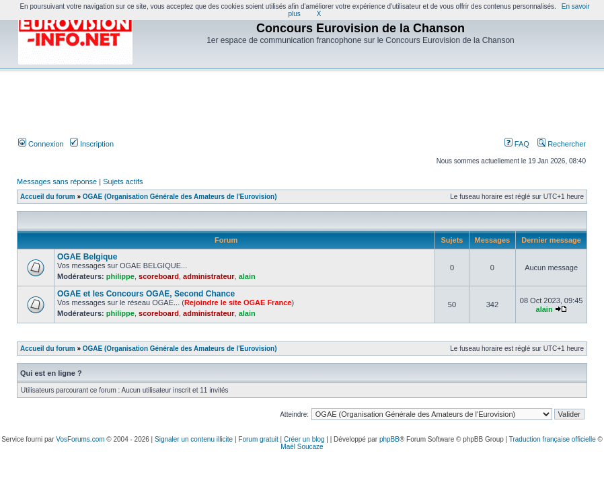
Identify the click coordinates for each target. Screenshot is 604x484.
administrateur (208, 276)
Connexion (41, 144)
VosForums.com (80, 439)
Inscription (92, 144)
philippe (120, 276)
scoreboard (159, 276)
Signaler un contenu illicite (194, 439)
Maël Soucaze (301, 446)
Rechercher (561, 144)
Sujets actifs (123, 181)
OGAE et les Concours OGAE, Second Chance (146, 293)
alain (247, 276)
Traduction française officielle (552, 439)
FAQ (516, 144)
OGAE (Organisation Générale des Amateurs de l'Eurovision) (180, 196)
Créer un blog (304, 439)
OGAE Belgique (87, 256)
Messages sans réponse (57, 181)
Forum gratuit (258, 439)
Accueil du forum (47, 196)
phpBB (389, 439)
